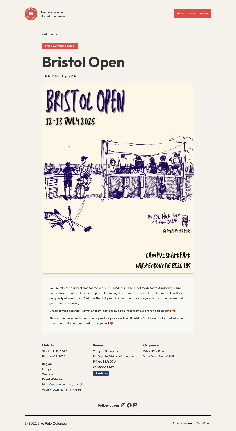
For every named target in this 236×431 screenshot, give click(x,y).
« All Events (49, 34)
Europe (47, 369)
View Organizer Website (159, 356)
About (192, 13)
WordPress (204, 423)
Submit (204, 13)
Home (180, 13)
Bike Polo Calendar (31, 13)
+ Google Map (101, 373)
